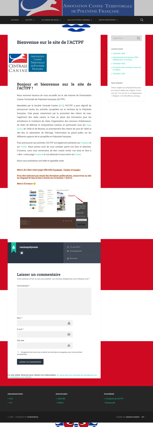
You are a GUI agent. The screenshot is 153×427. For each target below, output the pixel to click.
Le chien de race (50, 21)
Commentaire (23, 287)
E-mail (20, 333)
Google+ (78, 170)
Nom (19, 322)
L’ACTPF (29, 21)
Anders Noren (132, 421)
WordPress (32, 421)
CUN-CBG (61, 403)
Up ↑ (143, 421)
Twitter (26, 147)
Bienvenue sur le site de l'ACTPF (54, 43)
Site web (20, 345)
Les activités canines (78, 21)
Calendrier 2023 (119, 64)
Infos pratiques (107, 21)
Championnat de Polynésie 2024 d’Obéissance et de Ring (125, 59)
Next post (74, 259)
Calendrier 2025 (119, 54)
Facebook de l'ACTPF (115, 403)
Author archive (22, 253)
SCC (61, 106)
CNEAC (60, 407)
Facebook (86, 143)
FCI (10, 407)
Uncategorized (75, 252)
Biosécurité (111, 407)
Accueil (15, 21)
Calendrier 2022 (119, 74)
